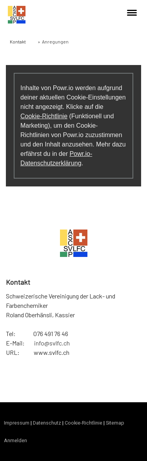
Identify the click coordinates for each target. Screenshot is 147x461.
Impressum (16, 423)
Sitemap (115, 423)
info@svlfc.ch (52, 343)
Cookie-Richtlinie (43, 116)
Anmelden (15, 440)
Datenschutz (47, 423)
